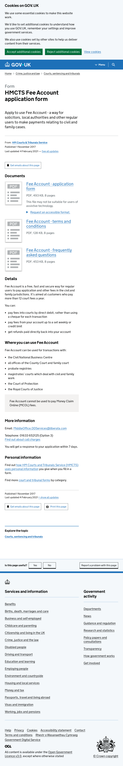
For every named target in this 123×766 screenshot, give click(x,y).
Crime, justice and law (28, 73)
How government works (99, 656)
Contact (79, 730)
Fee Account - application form (50, 186)
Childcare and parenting (21, 625)
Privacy (19, 730)
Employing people (16, 668)
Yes (37, 565)
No (52, 565)
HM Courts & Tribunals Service (29, 142)
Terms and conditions (19, 735)
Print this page (58, 506)
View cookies (92, 51)
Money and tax (14, 690)
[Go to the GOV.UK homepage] (18, 65)
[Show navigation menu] (100, 65)
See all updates (50, 151)
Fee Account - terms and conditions (48, 224)
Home (8, 73)
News (87, 616)
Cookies (32, 730)
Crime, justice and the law (22, 640)
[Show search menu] (113, 65)
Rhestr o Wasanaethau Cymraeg (57, 735)
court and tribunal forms (34, 480)
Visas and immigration (19, 704)
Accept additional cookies (24, 52)
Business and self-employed (23, 618)
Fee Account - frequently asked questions (49, 252)
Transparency (93, 649)
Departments (92, 609)
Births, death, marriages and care (27, 611)
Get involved (92, 663)
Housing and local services (22, 683)
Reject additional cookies (63, 52)
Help (8, 730)
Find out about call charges (22, 439)
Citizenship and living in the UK (25, 633)
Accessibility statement (56, 730)
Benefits (10, 604)
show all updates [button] (48, 497)
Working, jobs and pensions (22, 712)
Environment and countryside (24, 676)
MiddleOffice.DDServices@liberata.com (40, 428)
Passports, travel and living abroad (27, 697)
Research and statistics (99, 630)
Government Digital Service (22, 740)
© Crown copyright (105, 756)
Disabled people (15, 647)
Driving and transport (19, 654)
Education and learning (20, 661)
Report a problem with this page (98, 565)
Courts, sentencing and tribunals (62, 73)
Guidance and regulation (100, 623)
